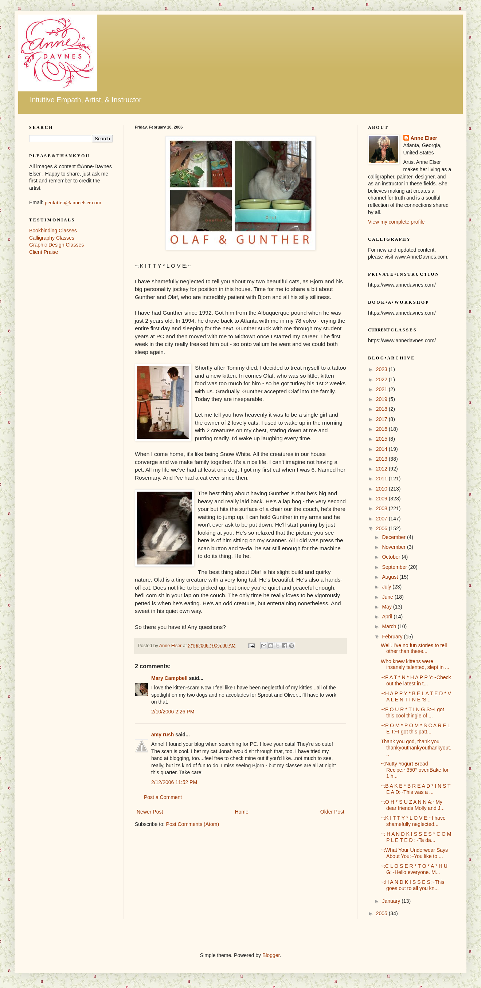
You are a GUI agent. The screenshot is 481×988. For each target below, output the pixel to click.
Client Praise (43, 252)
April (388, 616)
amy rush (162, 734)
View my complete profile (396, 222)
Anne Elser (424, 138)
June (388, 597)
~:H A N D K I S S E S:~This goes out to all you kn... (412, 885)
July (387, 587)
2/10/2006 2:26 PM (172, 712)
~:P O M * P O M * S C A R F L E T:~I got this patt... (415, 729)
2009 (382, 498)
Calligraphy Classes (51, 238)
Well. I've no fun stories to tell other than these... (414, 648)
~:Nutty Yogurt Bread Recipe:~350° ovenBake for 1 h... (415, 770)
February (393, 636)
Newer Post (150, 812)
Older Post (332, 812)
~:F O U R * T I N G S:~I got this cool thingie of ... (412, 712)
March (390, 626)
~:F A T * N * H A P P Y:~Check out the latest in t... (416, 680)
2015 (382, 439)
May (387, 607)
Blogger (270, 955)
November (394, 547)
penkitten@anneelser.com (73, 202)
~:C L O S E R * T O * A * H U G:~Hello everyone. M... (414, 869)
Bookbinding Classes (53, 230)
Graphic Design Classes (56, 245)
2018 (382, 409)
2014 (382, 449)
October (392, 557)
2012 (382, 469)
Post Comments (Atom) (192, 824)
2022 (382, 379)
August (390, 577)
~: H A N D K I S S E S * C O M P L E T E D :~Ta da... (416, 837)
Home (241, 812)
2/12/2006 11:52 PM (174, 782)
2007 (382, 518)
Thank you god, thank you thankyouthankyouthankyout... (416, 748)
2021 (382, 389)
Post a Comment (163, 797)
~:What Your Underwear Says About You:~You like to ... (414, 853)
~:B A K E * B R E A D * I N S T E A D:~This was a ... (415, 789)
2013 (382, 459)
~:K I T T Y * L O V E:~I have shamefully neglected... (413, 821)
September (395, 567)
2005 (382, 913)
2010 (382, 489)
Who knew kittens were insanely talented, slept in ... (415, 664)
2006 (382, 528)
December (394, 537)
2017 (382, 419)
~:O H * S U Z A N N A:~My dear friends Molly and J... (413, 805)
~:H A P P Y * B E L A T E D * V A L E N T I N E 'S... (416, 696)
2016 (382, 429)
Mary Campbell (169, 678)
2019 (382, 399)
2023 (382, 369)
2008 (382, 508)
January (392, 901)
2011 (382, 478)
